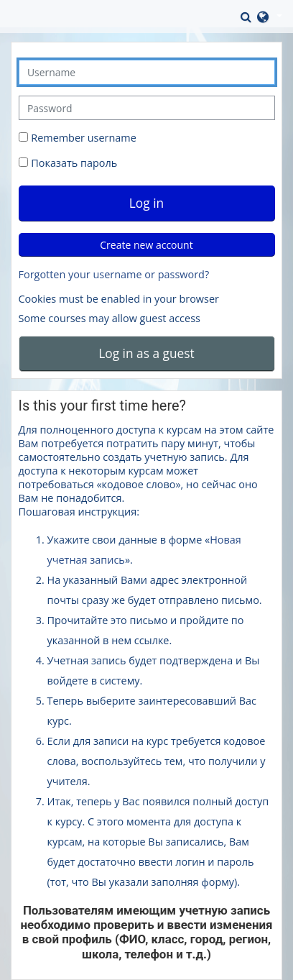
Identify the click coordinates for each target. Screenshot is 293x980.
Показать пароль (73, 163)
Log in (146, 202)
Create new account (146, 245)
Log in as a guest (146, 353)
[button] (247, 16)
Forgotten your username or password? (114, 274)
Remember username (83, 138)
